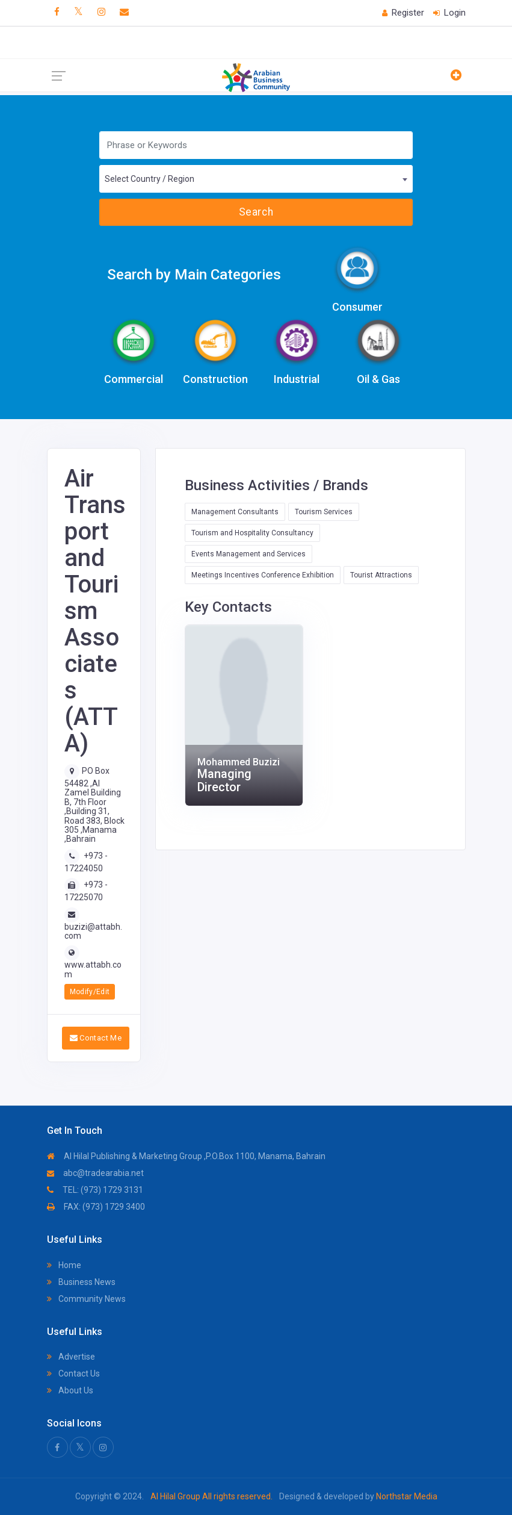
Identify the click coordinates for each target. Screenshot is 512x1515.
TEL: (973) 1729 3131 (95, 1190)
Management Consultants (235, 512)
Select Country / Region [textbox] (149, 179)
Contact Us (73, 1373)
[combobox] (256, 179)
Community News (86, 1299)
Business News (81, 1282)
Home (64, 1265)
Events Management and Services (248, 554)
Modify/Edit (90, 992)
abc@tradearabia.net (95, 1173)
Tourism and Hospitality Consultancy (252, 533)
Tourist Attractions (381, 575)
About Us (70, 1390)
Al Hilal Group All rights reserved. (211, 1496)
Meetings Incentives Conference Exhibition (262, 575)
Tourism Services (324, 512)
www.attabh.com (93, 969)
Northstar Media (405, 1496)
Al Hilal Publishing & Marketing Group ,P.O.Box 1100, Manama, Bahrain (186, 1156)
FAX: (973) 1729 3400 (96, 1207)
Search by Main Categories (194, 274)
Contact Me (96, 1037)
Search (256, 212)
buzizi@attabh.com (93, 931)
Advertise (71, 1356)
